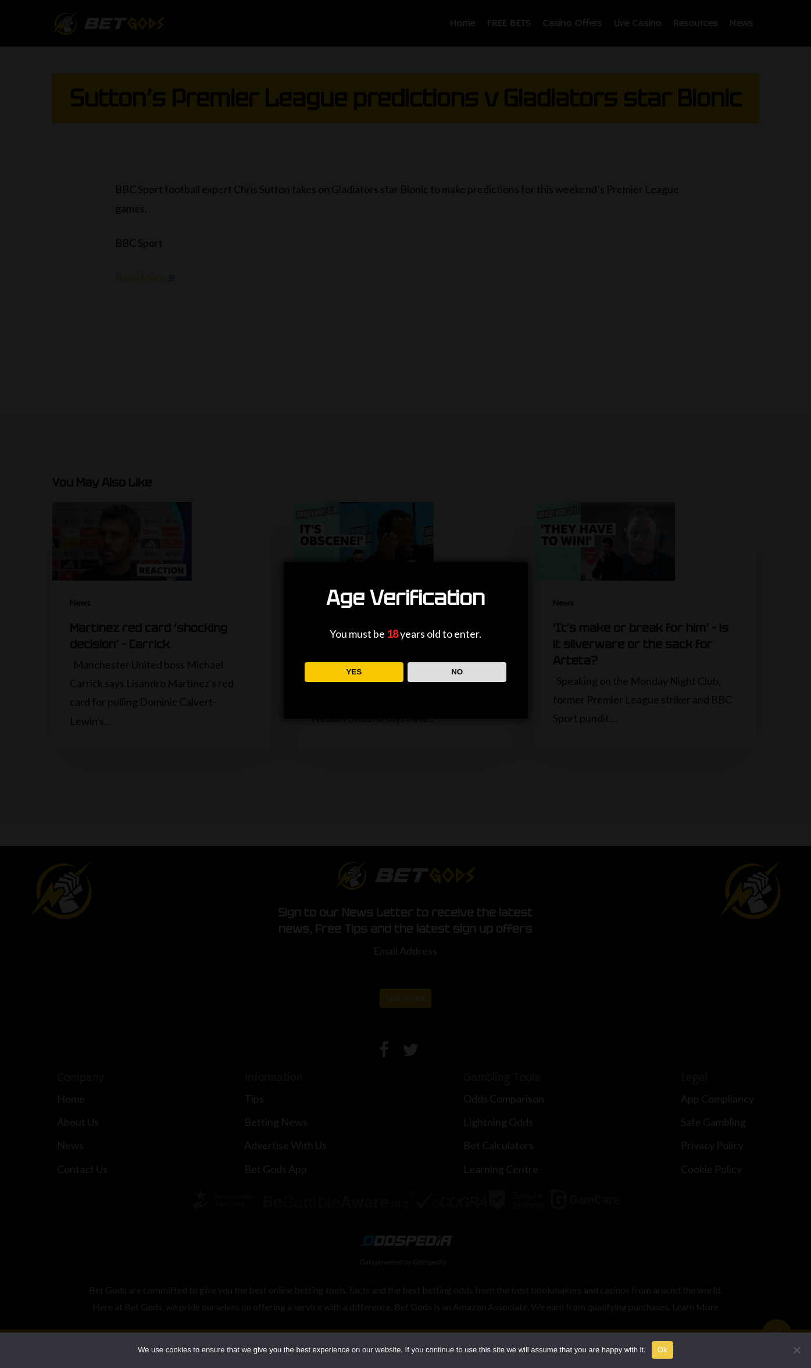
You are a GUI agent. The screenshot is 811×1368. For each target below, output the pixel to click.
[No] (796, 1350)
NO (457, 671)
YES (354, 671)
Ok (662, 1349)
